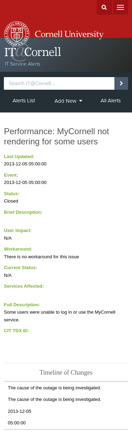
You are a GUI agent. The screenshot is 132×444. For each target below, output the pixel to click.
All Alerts (111, 100)
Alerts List (24, 100)
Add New (68, 101)
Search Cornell (104, 7)
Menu (120, 7)
